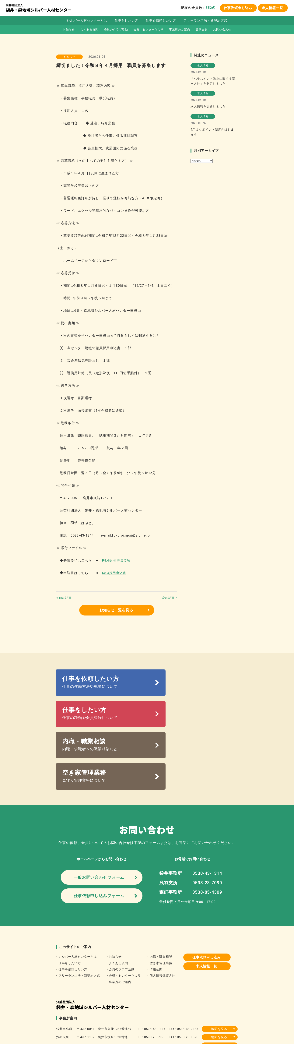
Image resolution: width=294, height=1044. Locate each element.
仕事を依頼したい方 (161, 21)
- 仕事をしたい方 (68, 909)
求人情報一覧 (272, 8)
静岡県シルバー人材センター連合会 (142, 1015)
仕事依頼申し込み (237, 8)
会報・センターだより (148, 30)
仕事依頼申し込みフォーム (98, 841)
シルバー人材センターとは (86, 21)
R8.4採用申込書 (114, 573)
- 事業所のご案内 (119, 927)
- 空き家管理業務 (159, 909)
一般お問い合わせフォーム (98, 821)
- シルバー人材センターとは (76, 902)
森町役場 (204, 1015)
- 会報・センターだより (124, 921)
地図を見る (219, 974)
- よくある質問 (117, 909)
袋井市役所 (183, 1015)
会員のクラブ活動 (116, 30)
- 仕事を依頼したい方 (71, 915)
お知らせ (68, 30)
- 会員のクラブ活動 (121, 915)
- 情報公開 (154, 915)
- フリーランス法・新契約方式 (78, 921)
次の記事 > (169, 598)
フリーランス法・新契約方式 (206, 21)
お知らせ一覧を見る (116, 610)
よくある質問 (89, 30)
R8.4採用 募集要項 (117, 560)
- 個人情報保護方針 (161, 921)
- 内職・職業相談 (159, 902)
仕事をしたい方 (126, 21)
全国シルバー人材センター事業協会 (84, 1015)
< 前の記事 (64, 598)
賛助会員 (202, 30)
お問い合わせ (223, 30)
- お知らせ (114, 902)
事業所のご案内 (179, 30)
